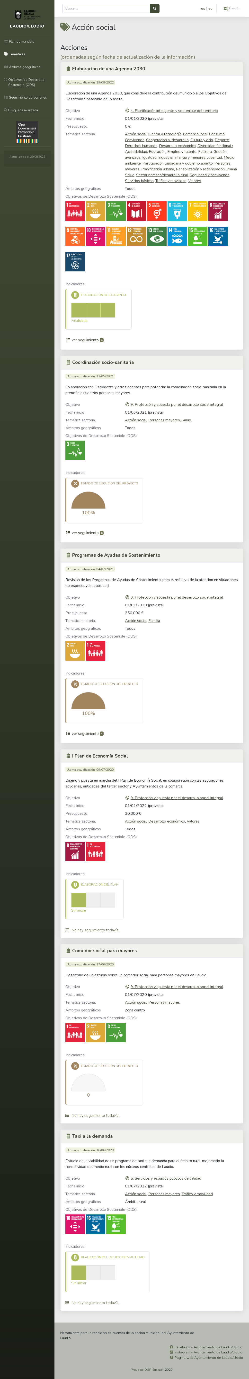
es (203, 8)
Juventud (214, 157)
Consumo (217, 134)
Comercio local (195, 134)
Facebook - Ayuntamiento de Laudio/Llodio (208, 1347)
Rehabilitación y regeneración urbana (206, 169)
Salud (129, 175)
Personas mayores (164, 420)
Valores (194, 181)
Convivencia (134, 140)
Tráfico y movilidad (171, 181)
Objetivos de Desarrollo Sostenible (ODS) (101, 196)
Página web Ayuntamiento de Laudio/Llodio (209, 1357)
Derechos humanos (141, 145)
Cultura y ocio (201, 140)
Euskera (205, 151)
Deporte (222, 140)
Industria (165, 157)
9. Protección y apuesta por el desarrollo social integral (177, 404)
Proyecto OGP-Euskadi (147, 1370)
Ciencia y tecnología (164, 134)
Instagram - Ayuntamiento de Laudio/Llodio (208, 1352)
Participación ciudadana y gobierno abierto (177, 163)
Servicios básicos (139, 181)
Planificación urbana (157, 169)
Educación (157, 151)
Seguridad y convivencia (210, 175)
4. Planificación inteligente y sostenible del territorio (174, 110)
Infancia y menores (189, 157)
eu (210, 8)
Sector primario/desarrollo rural (162, 175)
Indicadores (75, 284)
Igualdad (149, 157)
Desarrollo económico (177, 145)
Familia (154, 620)
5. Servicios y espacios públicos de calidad (166, 1178)
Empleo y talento (181, 151)
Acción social (136, 134)
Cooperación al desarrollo (167, 140)
